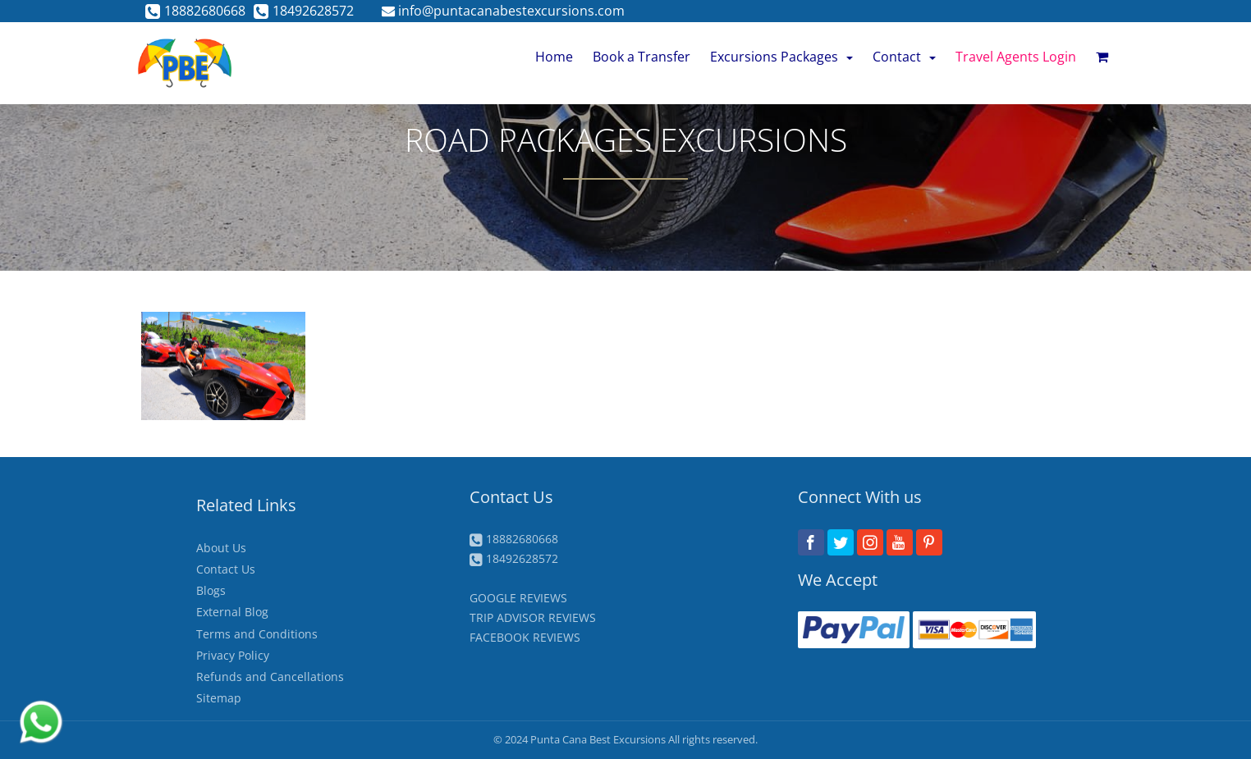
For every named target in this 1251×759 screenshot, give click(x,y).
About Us (221, 548)
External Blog (232, 612)
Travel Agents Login (1015, 57)
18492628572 (304, 11)
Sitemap (218, 698)
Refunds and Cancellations (270, 676)
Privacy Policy (232, 655)
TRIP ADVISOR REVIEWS (533, 617)
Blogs (211, 590)
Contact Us (225, 569)
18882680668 (195, 11)
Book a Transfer (641, 57)
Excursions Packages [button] (781, 57)
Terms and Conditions (257, 634)
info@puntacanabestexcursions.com (503, 11)
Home (554, 57)
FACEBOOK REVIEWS (525, 637)
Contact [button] (904, 57)
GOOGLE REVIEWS (518, 598)
